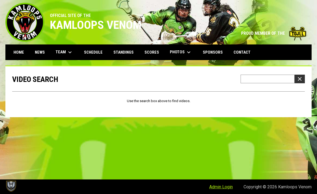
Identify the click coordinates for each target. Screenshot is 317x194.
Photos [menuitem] (181, 52)
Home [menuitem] (19, 52)
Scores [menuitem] (151, 52)
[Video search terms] (268, 79)
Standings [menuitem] (123, 52)
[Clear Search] (300, 79)
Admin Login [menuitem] (221, 186)
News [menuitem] (40, 52)
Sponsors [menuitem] (213, 52)
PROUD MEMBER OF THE (273, 33)
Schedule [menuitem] (93, 52)
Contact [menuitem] (242, 52)
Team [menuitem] (64, 52)
